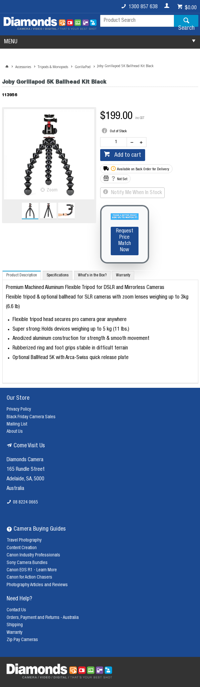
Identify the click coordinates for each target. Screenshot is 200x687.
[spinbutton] (115, 142)
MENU (10, 42)
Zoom (52, 190)
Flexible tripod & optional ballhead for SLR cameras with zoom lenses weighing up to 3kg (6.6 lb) (97, 302)
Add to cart (127, 155)
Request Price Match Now (124, 241)
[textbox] (137, 21)
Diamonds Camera (25, 460)
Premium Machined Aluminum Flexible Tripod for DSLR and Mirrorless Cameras (85, 288)
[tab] (21, 275)
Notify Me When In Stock (136, 193)
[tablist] (100, 327)
